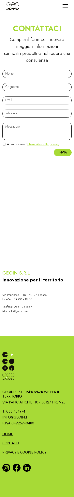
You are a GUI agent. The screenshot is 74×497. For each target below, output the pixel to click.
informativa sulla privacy (43, 144)
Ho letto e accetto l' (33, 144)
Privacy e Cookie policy (24, 452)
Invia (63, 152)
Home (7, 434)
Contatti (10, 443)
